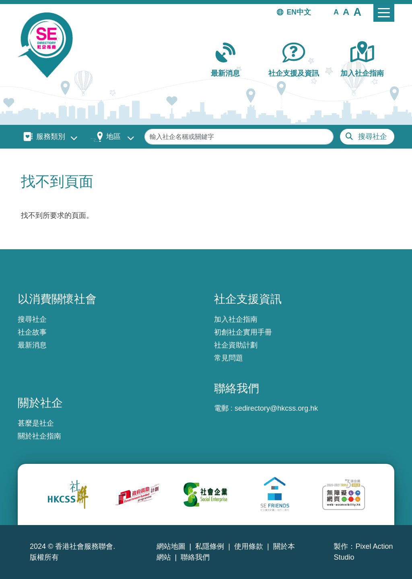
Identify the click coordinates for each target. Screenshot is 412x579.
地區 (113, 136)
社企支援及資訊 (293, 73)
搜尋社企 (372, 136)
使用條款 (248, 546)
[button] (336, 12)
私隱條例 (209, 546)
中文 (304, 12)
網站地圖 (171, 546)
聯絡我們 (195, 557)
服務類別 (50, 136)
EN (292, 12)
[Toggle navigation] (383, 13)
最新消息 (225, 73)
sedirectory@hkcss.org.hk (276, 408)
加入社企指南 (362, 73)
